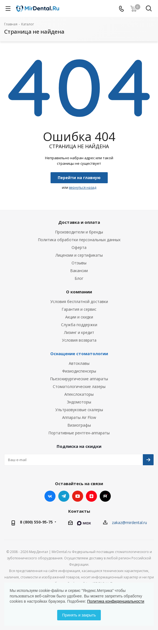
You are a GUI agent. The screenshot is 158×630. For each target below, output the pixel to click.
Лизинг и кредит (79, 332)
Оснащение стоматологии (79, 353)
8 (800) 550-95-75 (36, 522)
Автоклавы (79, 363)
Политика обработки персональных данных (79, 239)
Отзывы (79, 262)
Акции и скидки (79, 317)
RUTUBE (105, 496)
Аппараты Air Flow (79, 417)
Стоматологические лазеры (79, 386)
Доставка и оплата (79, 222)
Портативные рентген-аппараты (79, 432)
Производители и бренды (79, 232)
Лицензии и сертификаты (79, 255)
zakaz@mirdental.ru (129, 522)
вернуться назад (82, 187)
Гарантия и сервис (79, 309)
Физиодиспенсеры (79, 371)
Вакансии (79, 270)
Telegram (63, 496)
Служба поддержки (79, 324)
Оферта (79, 247)
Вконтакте (50, 496)
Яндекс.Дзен (91, 496)
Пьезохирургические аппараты (79, 378)
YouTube (77, 496)
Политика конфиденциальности (115, 601)
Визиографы (79, 425)
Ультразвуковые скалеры (79, 409)
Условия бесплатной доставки (79, 301)
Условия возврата (79, 340)
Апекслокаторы (79, 394)
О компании (79, 291)
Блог (79, 278)
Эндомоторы (79, 402)
